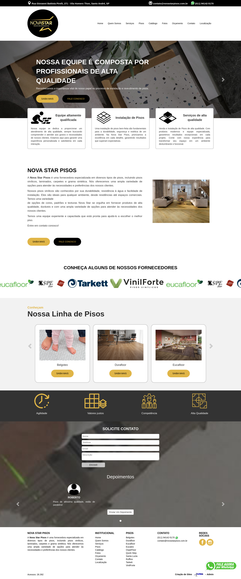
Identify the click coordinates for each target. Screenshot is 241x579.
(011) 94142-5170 (202, 3)
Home (100, 23)
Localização (205, 23)
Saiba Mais (47, 99)
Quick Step (131, 553)
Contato (191, 23)
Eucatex (130, 547)
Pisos (141, 23)
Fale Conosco (76, 99)
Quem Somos (114, 23)
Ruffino (129, 559)
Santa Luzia (131, 556)
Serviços (130, 23)
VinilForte (130, 565)
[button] (18, 79)
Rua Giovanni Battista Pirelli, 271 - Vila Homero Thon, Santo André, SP (68, 3)
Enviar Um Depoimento (120, 512)
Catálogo (153, 23)
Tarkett (129, 562)
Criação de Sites (183, 574)
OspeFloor (131, 550)
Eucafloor (130, 543)
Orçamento (177, 23)
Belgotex (130, 537)
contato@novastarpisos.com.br (168, 3)
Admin (210, 574)
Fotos (164, 23)
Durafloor (130, 540)
